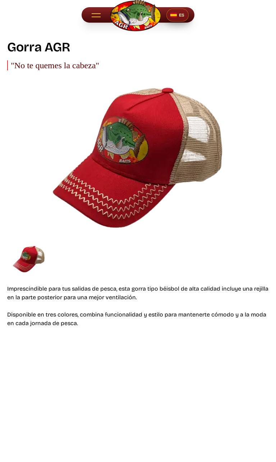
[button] (96, 15)
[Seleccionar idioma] (177, 15)
